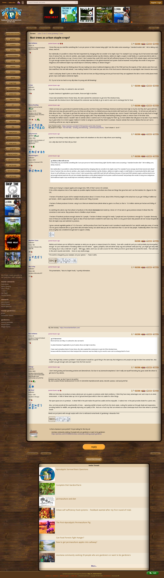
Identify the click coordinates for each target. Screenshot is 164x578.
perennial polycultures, (97, 127)
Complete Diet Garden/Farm (68, 485)
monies (12, 66)
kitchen (12, 72)
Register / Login (156, 2)
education (12, 121)
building (12, 50)
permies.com (13, 160)
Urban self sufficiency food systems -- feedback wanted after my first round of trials (93, 510)
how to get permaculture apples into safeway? (76, 542)
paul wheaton (107, 576)
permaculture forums (13, 34)
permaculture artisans (12, 110)
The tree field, (67, 127)
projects (13, 149)
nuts (44, 33)
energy (13, 61)
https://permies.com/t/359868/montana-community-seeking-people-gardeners (77, 434)
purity (13, 77)
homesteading (13, 55)
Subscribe (12, 2)
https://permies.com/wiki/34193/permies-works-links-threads (81, 126)
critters (12, 44)
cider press (12, 143)
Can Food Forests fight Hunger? (70, 538)
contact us (48, 576)
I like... (30, 123)
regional (13, 116)
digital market (13, 154)
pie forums (12, 165)
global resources (12, 138)
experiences (13, 132)
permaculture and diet (66, 499)
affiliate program (64, 576)
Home (4, 2)
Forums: (33, 33)
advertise (55, 576)
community (13, 88)
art (13, 105)
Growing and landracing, (80, 127)
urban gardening (53, 33)
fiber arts (13, 99)
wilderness (12, 94)
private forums (13, 171)
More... (94, 566)
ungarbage (12, 83)
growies (12, 39)
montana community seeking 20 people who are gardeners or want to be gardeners (93, 555)
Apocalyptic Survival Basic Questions (72, 469)
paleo (39, 33)
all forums (12, 176)
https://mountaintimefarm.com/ (70, 327)
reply (94, 447)
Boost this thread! (93, 459)
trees (61, 33)
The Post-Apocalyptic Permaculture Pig (73, 522)
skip (13, 127)
